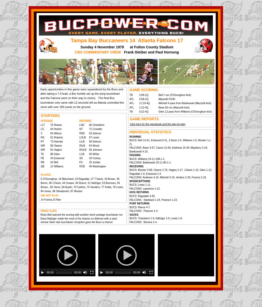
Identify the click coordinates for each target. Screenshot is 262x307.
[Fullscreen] (92, 272)
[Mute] (85, 272)
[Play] (42, 272)
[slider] (64, 272)
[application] (67, 255)
